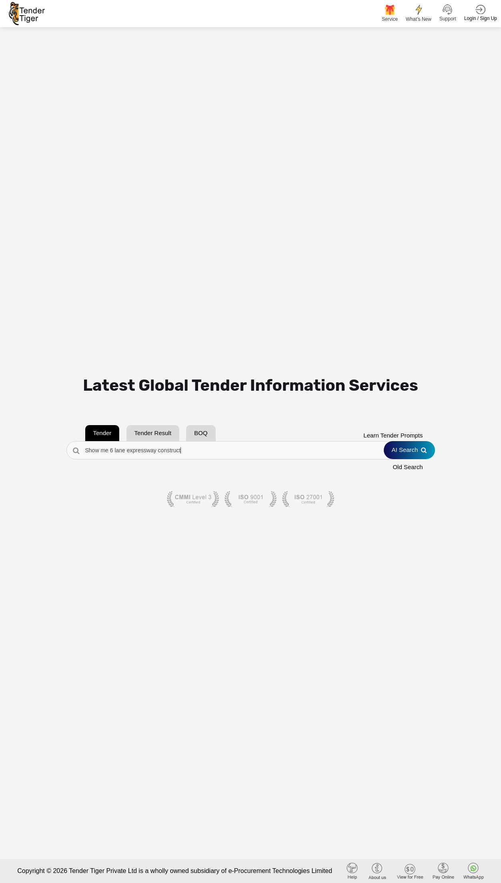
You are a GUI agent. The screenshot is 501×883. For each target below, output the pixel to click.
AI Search (409, 449)
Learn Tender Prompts (393, 435)
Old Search (408, 466)
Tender (102, 433)
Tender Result (153, 433)
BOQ (200, 433)
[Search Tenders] (250, 450)
